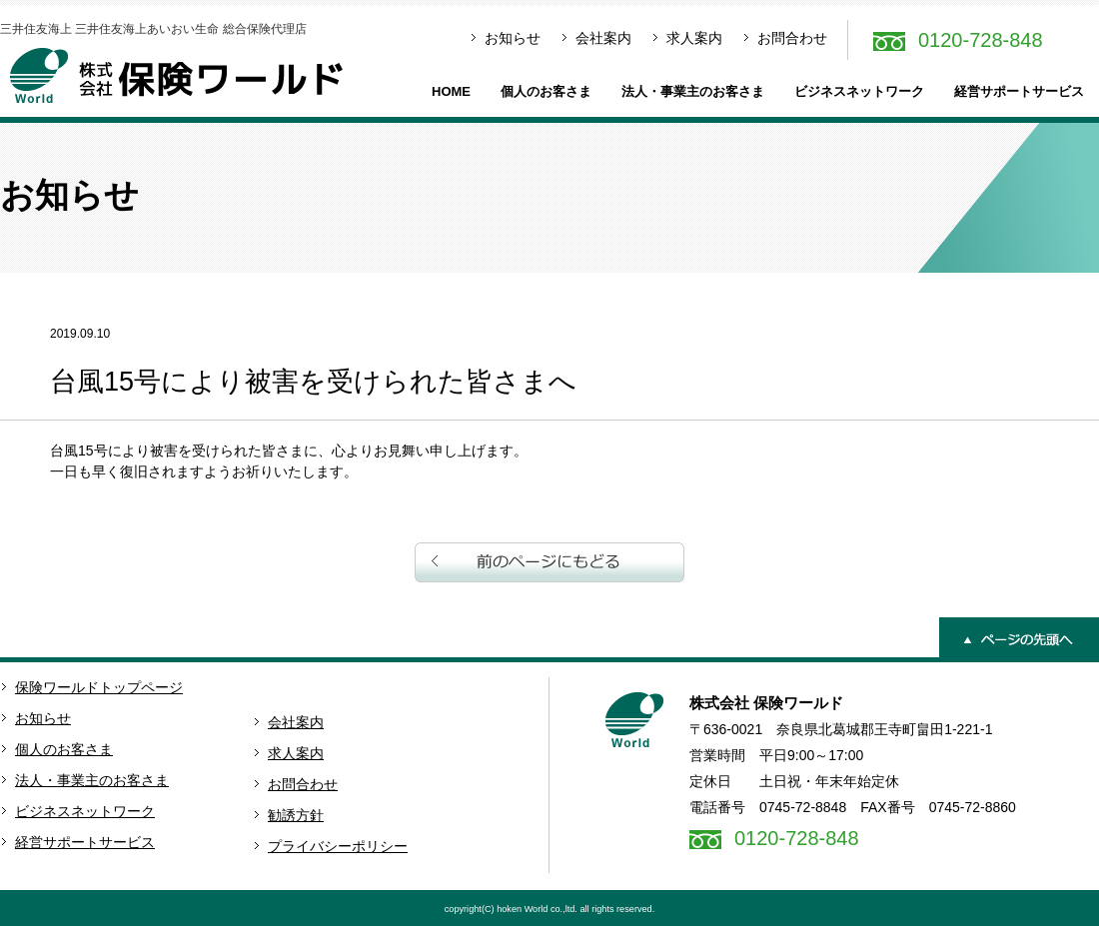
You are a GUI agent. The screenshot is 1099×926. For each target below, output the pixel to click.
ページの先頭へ (1019, 637)
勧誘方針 (296, 815)
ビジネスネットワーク (859, 91)
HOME (451, 91)
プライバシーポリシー (338, 846)
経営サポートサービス (1019, 91)
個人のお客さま (546, 91)
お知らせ (513, 38)
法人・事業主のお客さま (692, 91)
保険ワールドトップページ (99, 687)
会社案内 (603, 38)
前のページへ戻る (549, 562)
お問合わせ (792, 38)
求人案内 (694, 38)
